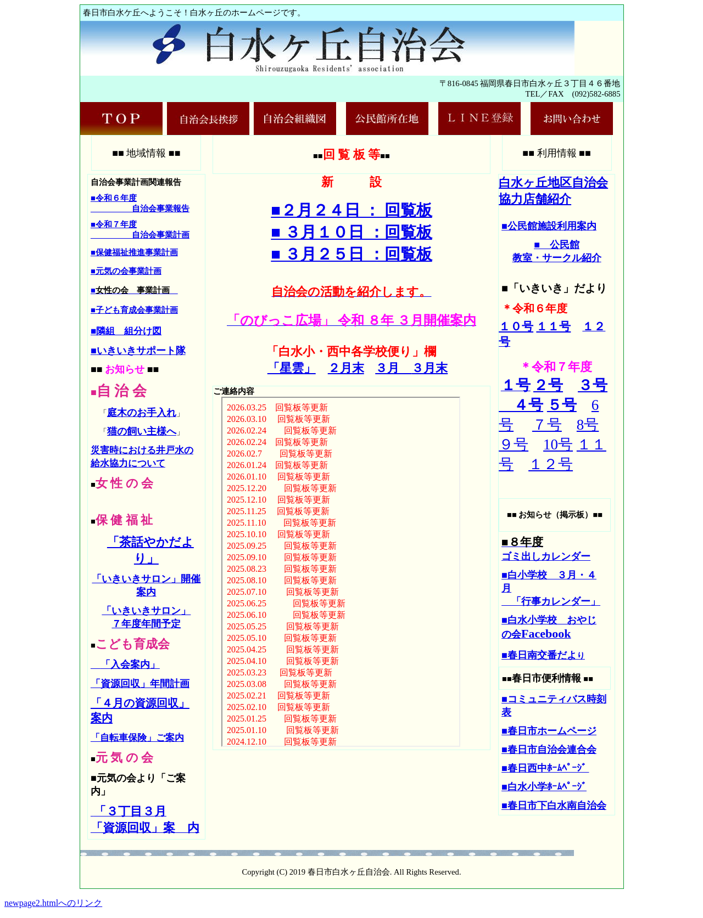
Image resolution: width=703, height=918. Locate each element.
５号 (562, 405)
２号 (548, 385)
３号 (592, 385)
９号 (513, 444)
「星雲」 (291, 368)
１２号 (550, 464)
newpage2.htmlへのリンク (53, 903)
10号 (558, 444)
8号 (588, 424)
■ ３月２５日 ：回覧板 (351, 254)
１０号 (516, 326)
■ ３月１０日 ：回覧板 (351, 232)
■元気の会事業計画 (126, 271)
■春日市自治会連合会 (548, 749)
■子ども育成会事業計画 (134, 310)
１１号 (553, 326)
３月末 (429, 368)
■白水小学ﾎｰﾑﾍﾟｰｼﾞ (544, 786)
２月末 (346, 368)
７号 (547, 424)
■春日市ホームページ (548, 730)
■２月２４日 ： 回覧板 (351, 210)
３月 (393, 368)
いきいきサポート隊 (141, 350)
